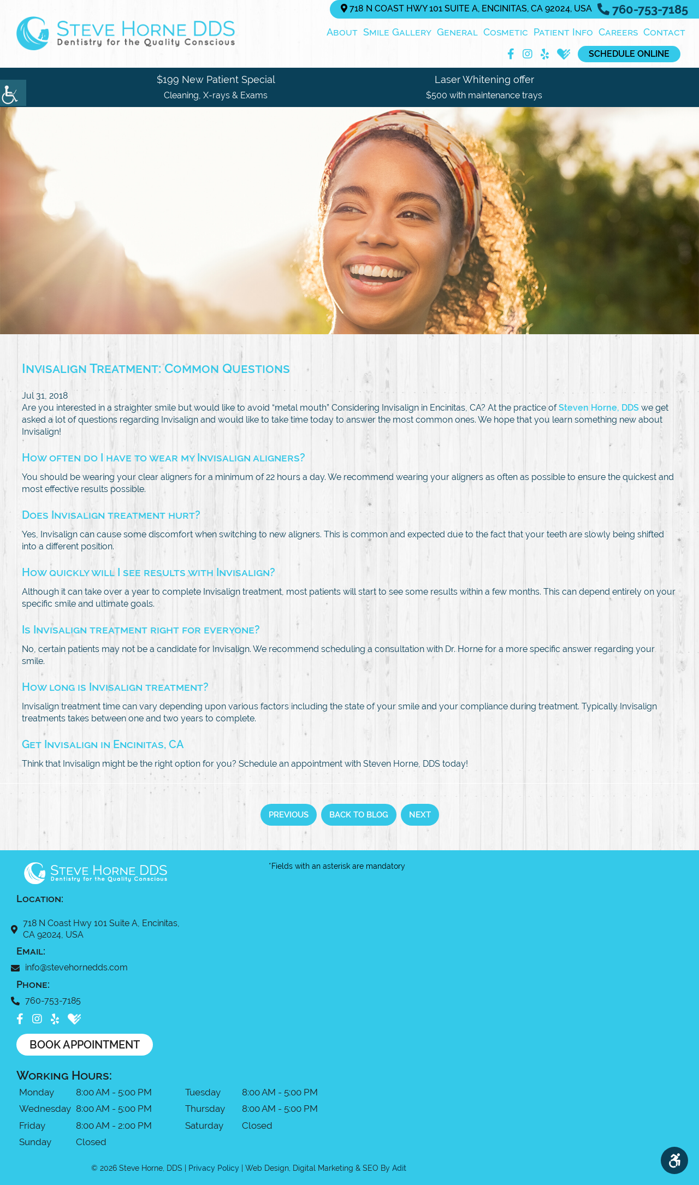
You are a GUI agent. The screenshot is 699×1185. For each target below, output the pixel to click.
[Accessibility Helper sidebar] (13, 93)
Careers (618, 32)
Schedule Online (629, 54)
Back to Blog (358, 815)
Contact (664, 32)
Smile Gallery (397, 32)
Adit (399, 1168)
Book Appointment (84, 1044)
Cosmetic (505, 32)
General (457, 32)
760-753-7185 (642, 9)
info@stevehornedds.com (72, 967)
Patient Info (563, 32)
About (342, 32)
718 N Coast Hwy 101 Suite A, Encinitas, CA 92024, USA (466, 8)
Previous (289, 815)
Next (420, 815)
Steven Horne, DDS (599, 407)
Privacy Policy (213, 1168)
